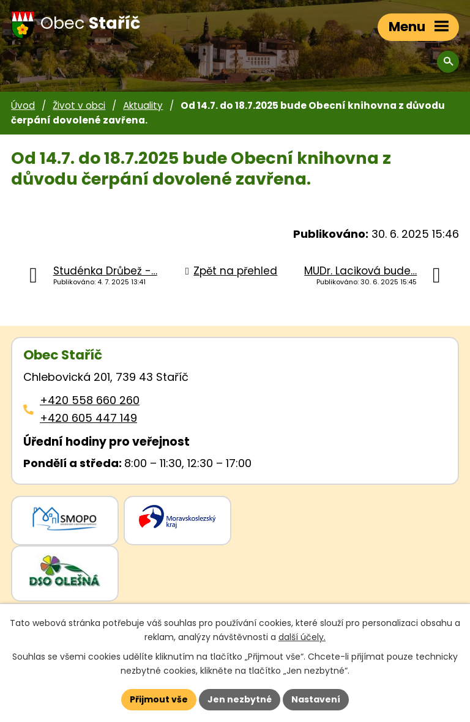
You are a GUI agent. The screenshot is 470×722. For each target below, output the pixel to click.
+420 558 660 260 (90, 400)
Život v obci (79, 105)
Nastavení (315, 699)
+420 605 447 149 (88, 417)
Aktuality (143, 105)
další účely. (302, 637)
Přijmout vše (159, 699)
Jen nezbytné (239, 699)
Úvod (23, 105)
